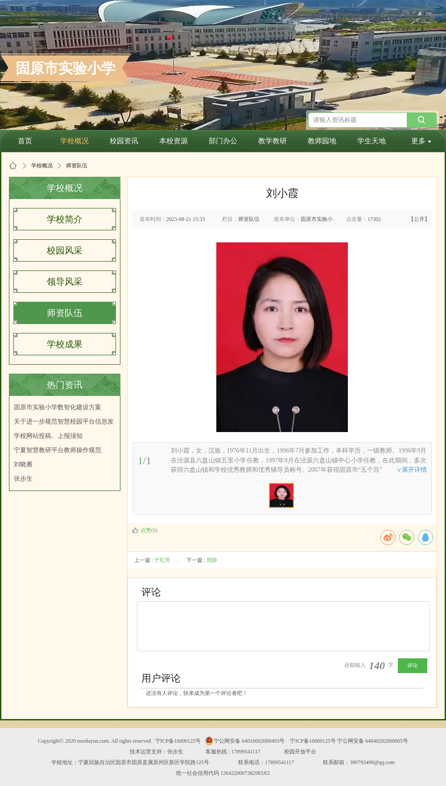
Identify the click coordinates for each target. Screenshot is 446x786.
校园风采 (65, 250)
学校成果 (65, 344)
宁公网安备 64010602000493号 (245, 740)
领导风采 (65, 282)
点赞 (141, 530)
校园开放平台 (300, 752)
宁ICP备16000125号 (178, 741)
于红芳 (162, 560)
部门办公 (223, 141)
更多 (421, 141)
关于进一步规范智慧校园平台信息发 (64, 421)
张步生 (23, 478)
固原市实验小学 (66, 68)
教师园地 (322, 141)
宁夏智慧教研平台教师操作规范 (57, 450)
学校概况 (74, 141)
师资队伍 (65, 313)
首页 (25, 141)
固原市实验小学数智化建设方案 (57, 407)
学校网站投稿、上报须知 (48, 436)
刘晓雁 (23, 464)
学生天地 (371, 141)
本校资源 (173, 141)
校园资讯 (124, 141)
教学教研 (272, 141)
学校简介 (65, 219)
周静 (211, 560)
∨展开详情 (411, 469)
